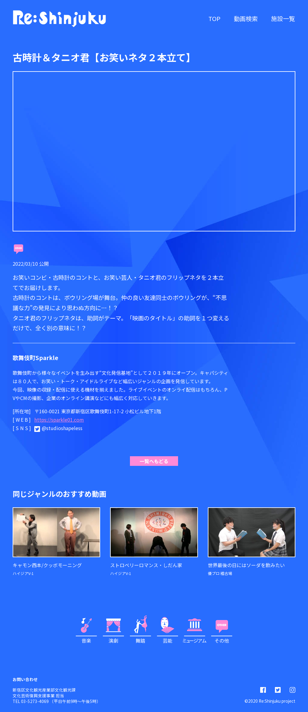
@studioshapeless (62, 428)
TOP (214, 18)
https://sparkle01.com (59, 419)
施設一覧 (283, 18)
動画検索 (246, 18)
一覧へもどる (154, 461)
